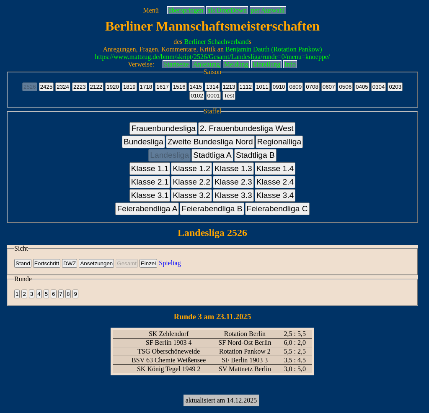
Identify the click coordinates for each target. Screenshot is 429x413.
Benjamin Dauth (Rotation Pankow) (273, 49)
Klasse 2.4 (275, 181)
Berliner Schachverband (216, 41)
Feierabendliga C (277, 208)
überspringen (186, 10)
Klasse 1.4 (275, 168)
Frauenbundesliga (163, 128)
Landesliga (169, 155)
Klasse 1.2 (191, 168)
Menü (150, 10)
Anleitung (206, 64)
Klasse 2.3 (233, 181)
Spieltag (170, 263)
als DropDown (227, 10)
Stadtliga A (212, 155)
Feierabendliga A (147, 208)
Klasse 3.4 (275, 195)
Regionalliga (279, 141)
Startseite (176, 64)
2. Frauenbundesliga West (247, 128)
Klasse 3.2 (191, 195)
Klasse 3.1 (150, 195)
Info (290, 64)
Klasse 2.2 (191, 181)
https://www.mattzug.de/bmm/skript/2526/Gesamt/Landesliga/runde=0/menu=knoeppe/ (212, 56)
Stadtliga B (255, 155)
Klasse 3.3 (233, 195)
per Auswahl (267, 10)
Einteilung (267, 64)
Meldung (236, 64)
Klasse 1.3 (233, 168)
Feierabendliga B (211, 208)
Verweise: (141, 64)
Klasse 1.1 (150, 168)
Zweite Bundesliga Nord (210, 141)
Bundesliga (143, 141)
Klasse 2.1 (150, 181)
